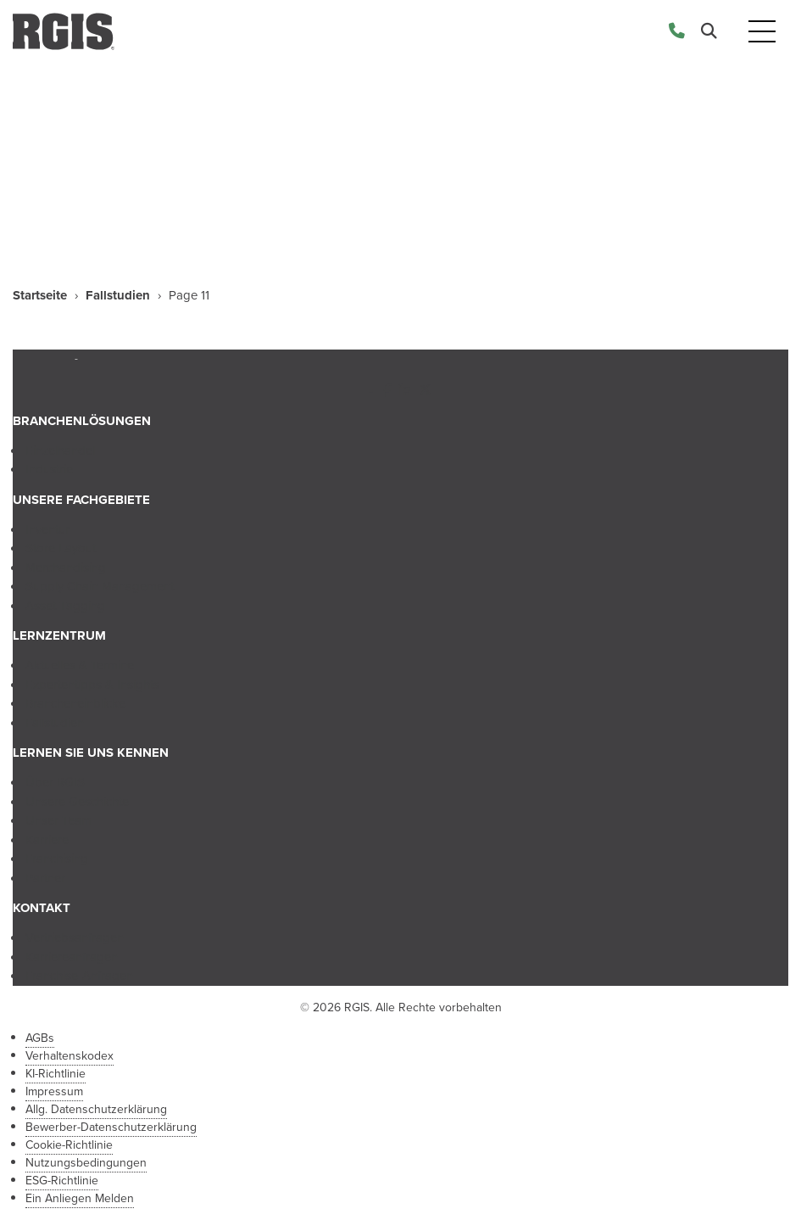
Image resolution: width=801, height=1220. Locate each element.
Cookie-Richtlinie (69, 1145)
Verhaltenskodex (69, 1056)
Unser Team (58, 820)
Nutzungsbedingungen (86, 1163)
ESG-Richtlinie (61, 1180)
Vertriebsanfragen (74, 937)
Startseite (40, 295)
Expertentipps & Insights (92, 684)
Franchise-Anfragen (79, 975)
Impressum (54, 1091)
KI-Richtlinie (55, 1074)
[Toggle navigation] (762, 32)
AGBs (39, 1038)
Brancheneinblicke (75, 703)
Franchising (56, 858)
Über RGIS (55, 782)
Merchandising (65, 567)
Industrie (49, 469)
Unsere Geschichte (77, 801)
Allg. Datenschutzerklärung (96, 1109)
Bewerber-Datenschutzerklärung (111, 1127)
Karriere (47, 840)
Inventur (47, 529)
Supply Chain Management (99, 586)
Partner (45, 878)
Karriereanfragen (71, 957)
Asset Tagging (65, 605)
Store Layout (60, 548)
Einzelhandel (60, 450)
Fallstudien (118, 295)
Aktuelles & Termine (79, 665)
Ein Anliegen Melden (79, 1198)
